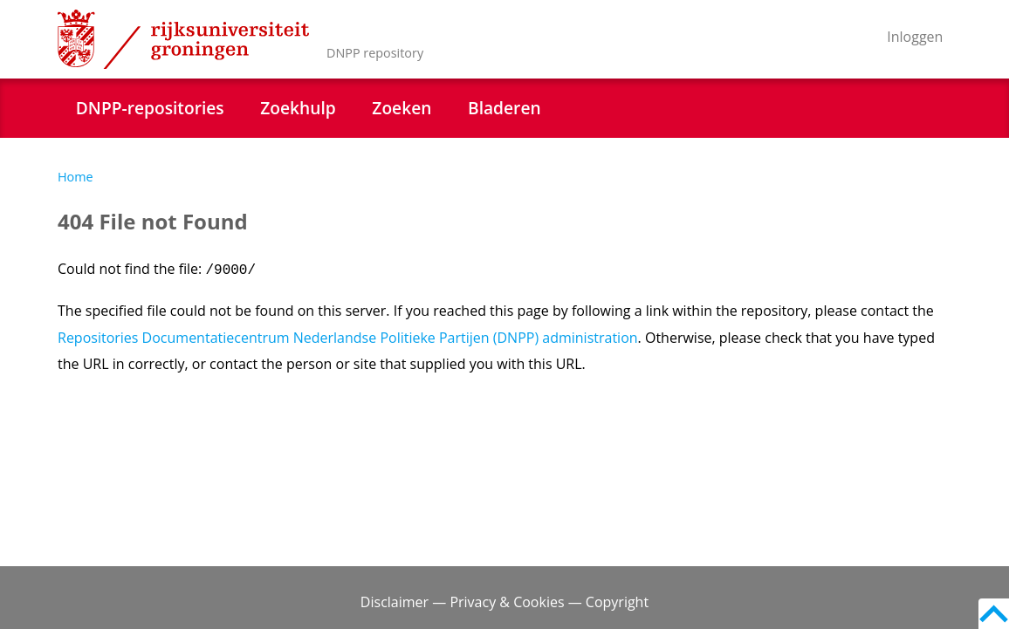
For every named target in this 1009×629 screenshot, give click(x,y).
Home (75, 176)
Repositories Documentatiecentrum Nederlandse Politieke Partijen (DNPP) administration (348, 337)
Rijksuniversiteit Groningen (183, 39)
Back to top (993, 613)
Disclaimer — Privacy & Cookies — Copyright (504, 602)
